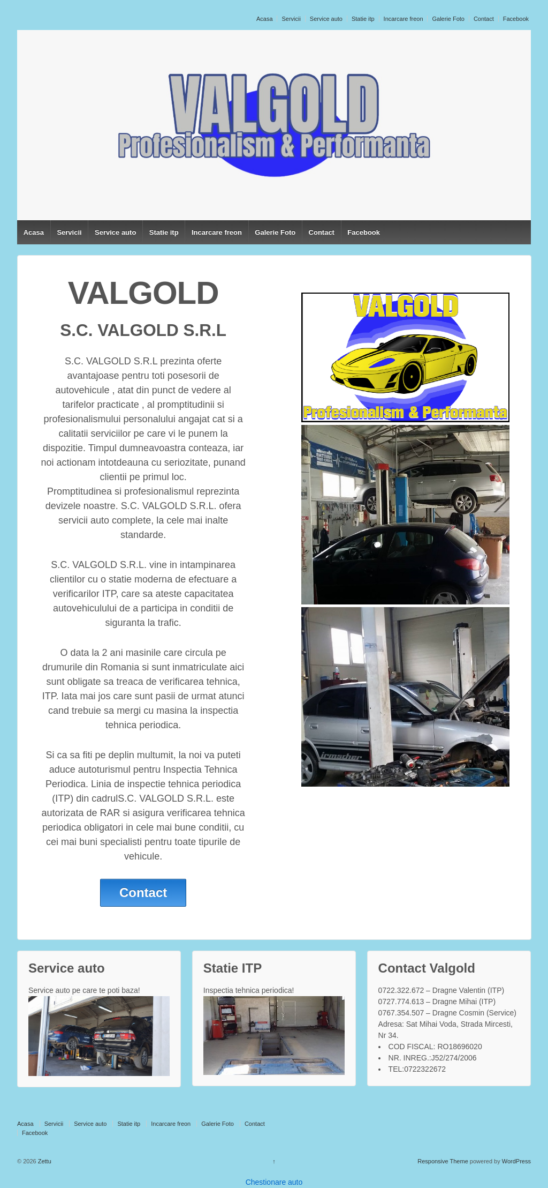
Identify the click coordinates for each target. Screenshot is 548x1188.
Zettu (43, 1161)
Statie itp (363, 19)
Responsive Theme (442, 1161)
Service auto (326, 19)
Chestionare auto (274, 1182)
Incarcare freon (403, 19)
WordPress (516, 1161)
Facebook (516, 19)
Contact (484, 19)
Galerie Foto (448, 19)
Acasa (264, 19)
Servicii (290, 19)
